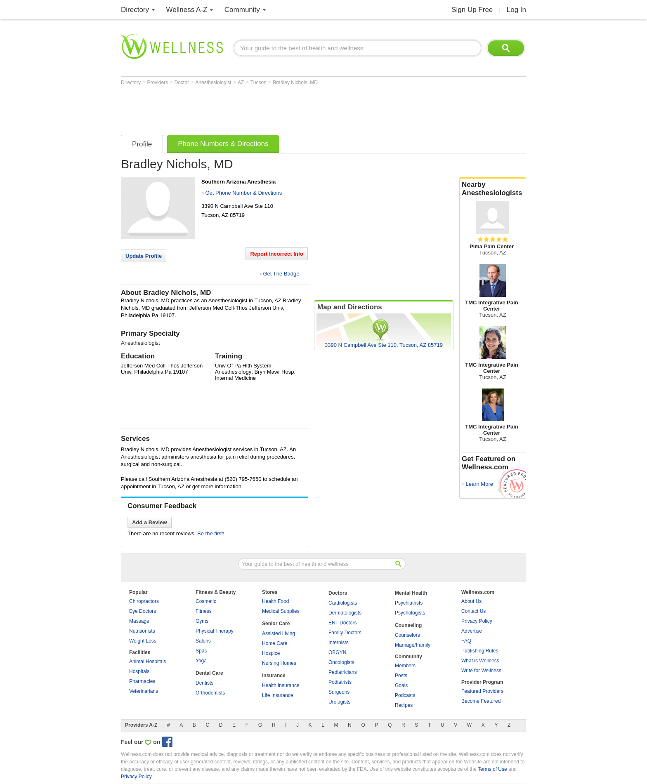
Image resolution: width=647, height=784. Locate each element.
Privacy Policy (476, 621)
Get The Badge (281, 274)
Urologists (339, 702)
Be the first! (210, 533)
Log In (516, 10)
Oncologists (341, 662)
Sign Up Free (472, 10)
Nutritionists (142, 631)
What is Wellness (480, 661)
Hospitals (139, 671)
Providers (158, 82)
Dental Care (209, 673)
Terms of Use (492, 769)
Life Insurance (277, 695)
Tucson (259, 82)
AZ (242, 82)
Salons (203, 641)
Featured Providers (482, 691)
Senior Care (276, 623)
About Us (471, 601)
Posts (401, 675)
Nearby (493, 189)
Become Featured (481, 701)
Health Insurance (281, 685)
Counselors (407, 635)
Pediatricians (342, 672)
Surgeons (338, 692)
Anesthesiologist (214, 82)
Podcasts (405, 695)
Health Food (275, 601)
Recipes (404, 705)
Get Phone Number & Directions (243, 193)
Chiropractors (144, 601)
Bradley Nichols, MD (295, 82)
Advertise (471, 631)
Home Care (274, 643)
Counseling (408, 625)
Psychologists (410, 613)
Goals (401, 685)
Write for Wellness (481, 670)
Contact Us (473, 611)
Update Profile (143, 256)
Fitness (204, 611)
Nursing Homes (279, 663)
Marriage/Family (412, 645)
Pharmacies (142, 681)
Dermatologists (344, 613)
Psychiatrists (409, 603)
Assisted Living (278, 633)
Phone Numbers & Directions (223, 144)
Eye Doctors (142, 611)
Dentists (204, 683)
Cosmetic (206, 601)
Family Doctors (344, 633)
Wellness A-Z (187, 10)
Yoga (201, 661)
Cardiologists (342, 603)
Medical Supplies (281, 611)
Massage (139, 621)
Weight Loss (142, 641)
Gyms (202, 621)
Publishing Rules (479, 651)
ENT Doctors (342, 623)
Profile (142, 144)
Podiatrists (340, 682)
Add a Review (149, 522)
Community (242, 10)
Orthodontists (210, 693)
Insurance (274, 675)
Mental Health (411, 593)
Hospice (271, 653)
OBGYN (337, 652)
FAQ (466, 641)
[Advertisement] (271, 108)
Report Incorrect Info (276, 254)
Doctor (183, 82)
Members (405, 666)
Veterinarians (143, 691)
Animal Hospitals (147, 661)
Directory (135, 10)
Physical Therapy (215, 631)
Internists (338, 642)
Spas (201, 651)
